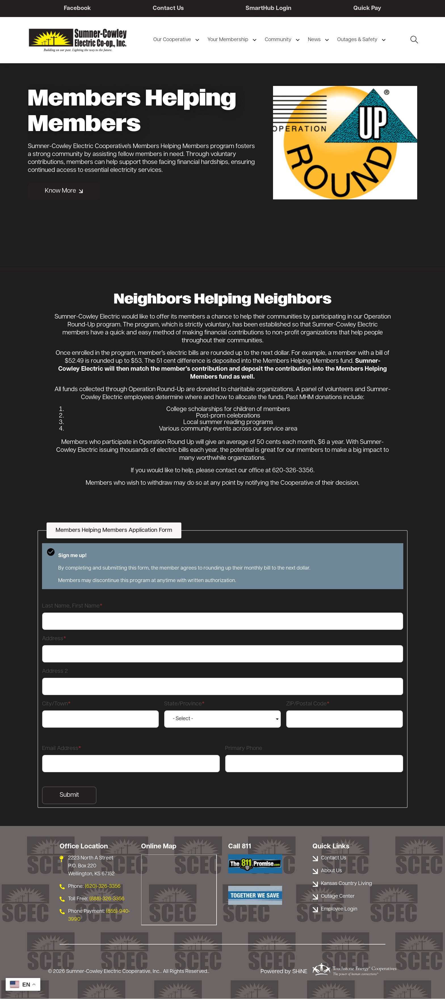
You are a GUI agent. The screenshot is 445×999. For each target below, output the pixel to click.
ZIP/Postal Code (306, 704)
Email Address (60, 749)
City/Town (55, 704)
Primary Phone (243, 749)
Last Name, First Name (71, 606)
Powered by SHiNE (284, 972)
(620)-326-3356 (103, 887)
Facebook (77, 8)
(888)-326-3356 (107, 899)
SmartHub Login (268, 8)
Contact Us (168, 8)
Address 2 (55, 672)
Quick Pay (367, 8)
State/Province (183, 704)
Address (52, 639)
